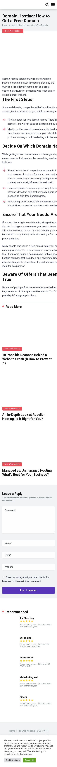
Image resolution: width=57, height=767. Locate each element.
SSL (39, 730)
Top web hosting (26, 730)
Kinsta (23, 697)
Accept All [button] (29, 760)
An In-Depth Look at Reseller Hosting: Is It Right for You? (23, 417)
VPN (45, 730)
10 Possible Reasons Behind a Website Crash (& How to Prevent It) (27, 359)
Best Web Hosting (12, 31)
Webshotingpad (29, 677)
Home (4, 25)
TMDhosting (27, 618)
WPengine (25, 637)
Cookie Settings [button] (13, 760)
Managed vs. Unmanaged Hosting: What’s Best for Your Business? (27, 472)
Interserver (26, 657)
